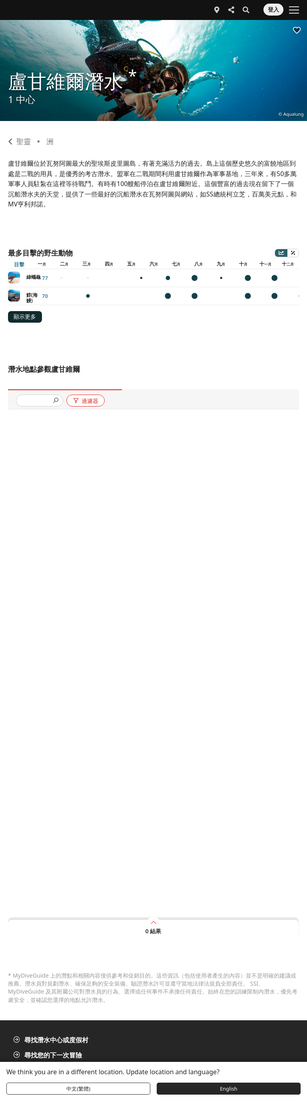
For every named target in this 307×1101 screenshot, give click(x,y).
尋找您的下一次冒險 (48, 1055)
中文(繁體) (78, 1088)
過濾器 (85, 401)
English (228, 1088)
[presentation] (36, 401)
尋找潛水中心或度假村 (51, 1040)
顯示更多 (25, 316)
